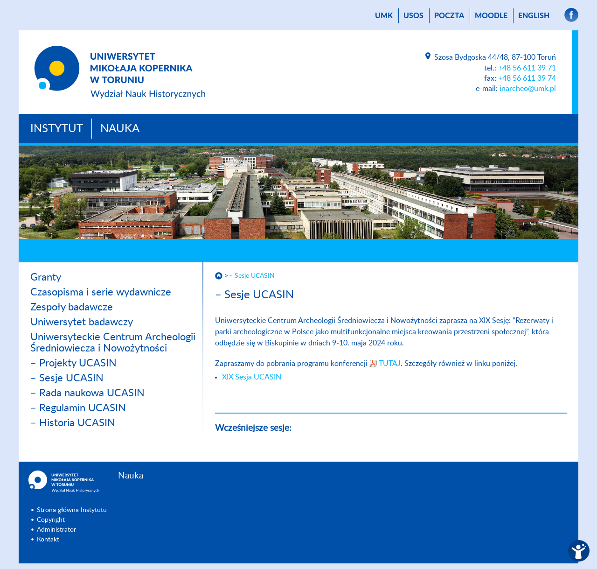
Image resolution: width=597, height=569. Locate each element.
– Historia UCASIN (72, 423)
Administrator (56, 530)
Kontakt (48, 539)
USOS (413, 16)
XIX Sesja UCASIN (251, 377)
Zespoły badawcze (71, 307)
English (533, 16)
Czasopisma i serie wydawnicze (100, 292)
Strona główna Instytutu (72, 510)
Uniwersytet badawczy (81, 322)
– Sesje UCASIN (67, 378)
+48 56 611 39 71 (527, 68)
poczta (449, 16)
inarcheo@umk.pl (528, 88)
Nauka (119, 128)
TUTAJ (390, 363)
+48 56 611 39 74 (527, 78)
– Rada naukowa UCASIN (87, 393)
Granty (45, 277)
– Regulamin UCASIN (78, 408)
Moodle (491, 16)
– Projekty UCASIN (73, 363)
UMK (384, 16)
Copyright (51, 520)
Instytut (56, 128)
